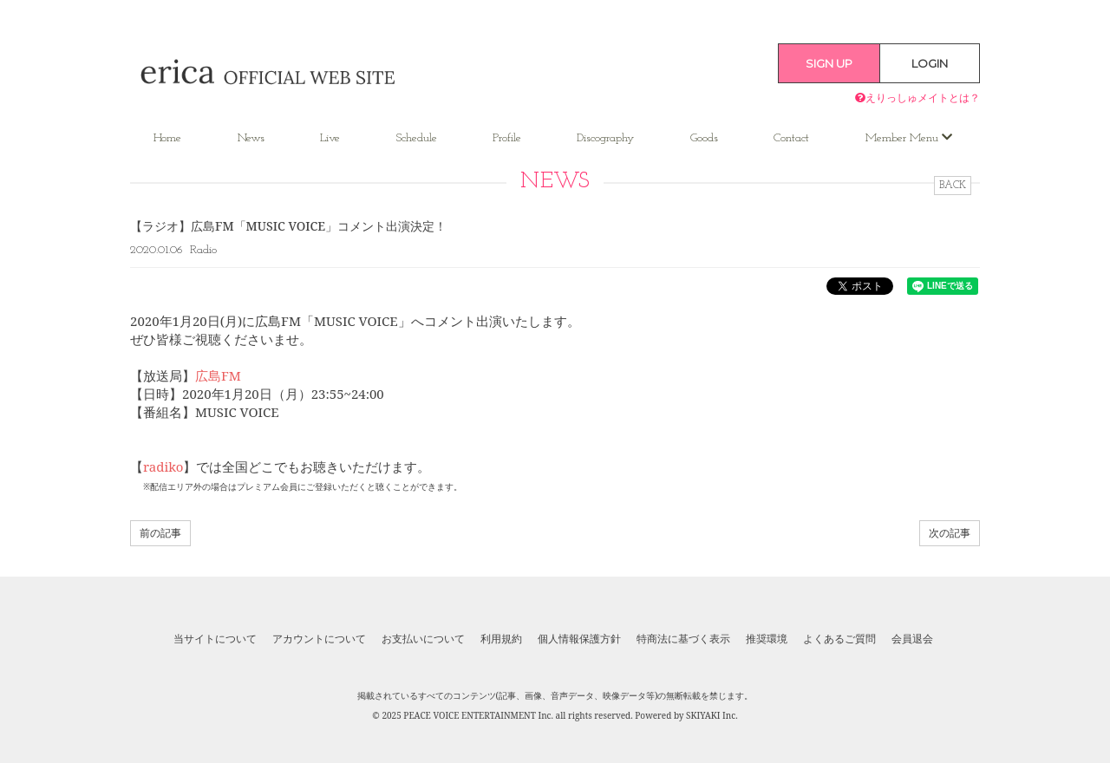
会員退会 (912, 639)
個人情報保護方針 (579, 639)
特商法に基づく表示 (683, 639)
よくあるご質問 (839, 639)
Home (167, 138)
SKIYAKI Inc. (712, 715)
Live (330, 138)
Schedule (416, 138)
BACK (952, 185)
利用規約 (501, 639)
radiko (163, 466)
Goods (704, 138)
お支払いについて (423, 639)
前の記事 (160, 532)
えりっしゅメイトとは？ (917, 97)
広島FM (218, 375)
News (251, 138)
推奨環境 (766, 639)
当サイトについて (215, 639)
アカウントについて (319, 639)
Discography (605, 138)
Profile (507, 138)
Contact (791, 138)
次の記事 (949, 532)
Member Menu (908, 138)
